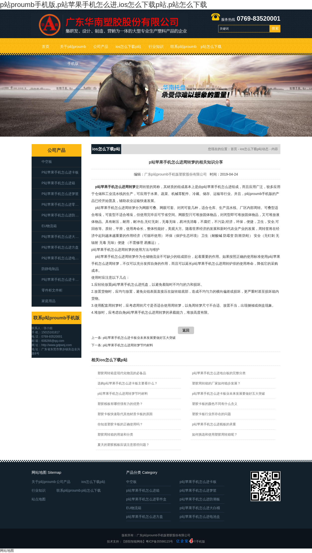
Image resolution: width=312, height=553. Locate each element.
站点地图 (39, 499)
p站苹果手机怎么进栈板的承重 (214, 424)
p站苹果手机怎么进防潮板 (61, 215)
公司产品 (100, 46)
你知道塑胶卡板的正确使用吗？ (120, 424)
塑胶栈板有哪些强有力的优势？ (120, 404)
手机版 (200, 541)
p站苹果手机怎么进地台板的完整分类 (219, 373)
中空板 (47, 162)
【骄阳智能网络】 (134, 541)
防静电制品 (50, 269)
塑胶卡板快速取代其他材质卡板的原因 (125, 414)
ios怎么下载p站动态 (128, 49)
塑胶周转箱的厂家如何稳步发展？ (216, 383)
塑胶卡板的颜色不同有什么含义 (214, 404)
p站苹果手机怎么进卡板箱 (61, 279)
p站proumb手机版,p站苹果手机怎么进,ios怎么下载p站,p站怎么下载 (103, 4)
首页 (45, 46)
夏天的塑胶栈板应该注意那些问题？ (123, 445)
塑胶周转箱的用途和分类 (115, 434)
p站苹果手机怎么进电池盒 (61, 258)
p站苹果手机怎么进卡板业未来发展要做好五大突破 (139, 338)
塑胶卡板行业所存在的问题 (211, 414)
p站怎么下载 (211, 46)
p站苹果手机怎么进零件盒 (61, 204)
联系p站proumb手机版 (183, 49)
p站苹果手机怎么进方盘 (60, 247)
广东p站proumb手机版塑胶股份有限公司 (175, 174)
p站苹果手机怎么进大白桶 (61, 237)
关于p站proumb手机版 (73, 49)
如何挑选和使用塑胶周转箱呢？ (214, 434)
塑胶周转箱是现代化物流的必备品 (122, 373)
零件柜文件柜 (52, 290)
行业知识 (156, 46)
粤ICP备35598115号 (159, 541)
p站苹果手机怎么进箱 (58, 183)
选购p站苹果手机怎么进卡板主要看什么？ (127, 383)
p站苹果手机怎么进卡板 (60, 172)
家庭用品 (48, 301)
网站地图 (7, 551)
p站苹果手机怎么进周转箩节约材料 (128, 345)
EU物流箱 (49, 226)
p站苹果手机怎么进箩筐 (60, 194)
